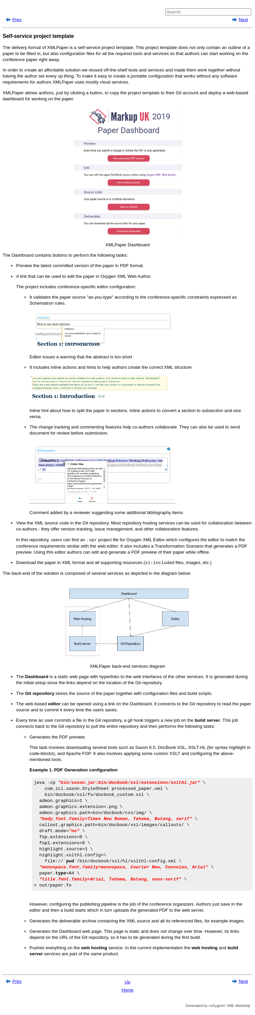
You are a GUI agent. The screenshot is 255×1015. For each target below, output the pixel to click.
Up (127, 981)
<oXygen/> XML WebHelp (228, 1006)
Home (128, 990)
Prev (16, 19)
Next (243, 19)
